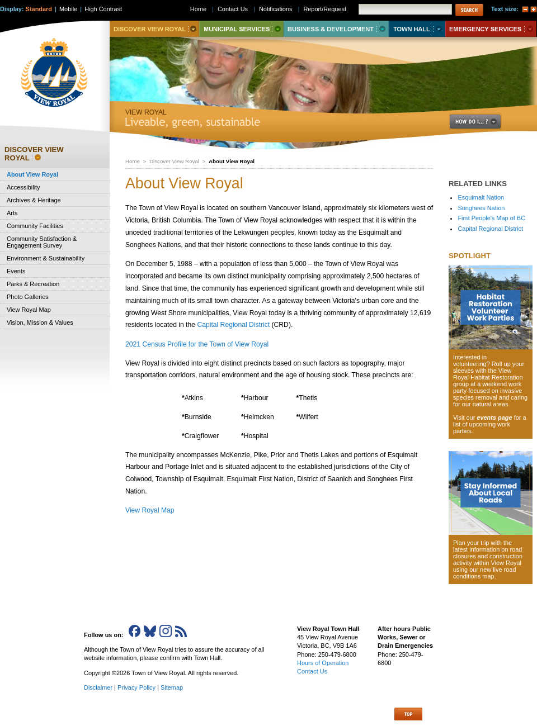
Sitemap (172, 687)
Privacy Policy (136, 687)
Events (16, 271)
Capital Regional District (233, 325)
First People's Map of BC (491, 218)
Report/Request (324, 9)
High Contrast (103, 9)
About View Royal (32, 174)
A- (525, 9)
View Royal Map (150, 510)
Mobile (68, 9)
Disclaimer (98, 687)
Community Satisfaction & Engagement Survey (42, 242)
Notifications (276, 9)
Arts (12, 213)
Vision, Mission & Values (40, 322)
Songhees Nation (481, 208)
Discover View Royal (174, 161)
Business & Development (336, 29)
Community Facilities (35, 225)
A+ (533, 9)
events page (494, 417)
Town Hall (417, 29)
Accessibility (23, 187)
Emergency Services (490, 29)
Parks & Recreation (33, 284)
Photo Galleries (28, 296)
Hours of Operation (322, 662)
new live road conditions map (484, 573)
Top (408, 714)
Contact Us (233, 9)
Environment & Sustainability (45, 258)
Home (132, 161)
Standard (39, 9)
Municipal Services (241, 29)
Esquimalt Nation (481, 197)
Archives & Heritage (34, 200)
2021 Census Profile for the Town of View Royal (196, 344)
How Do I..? (482, 121)
